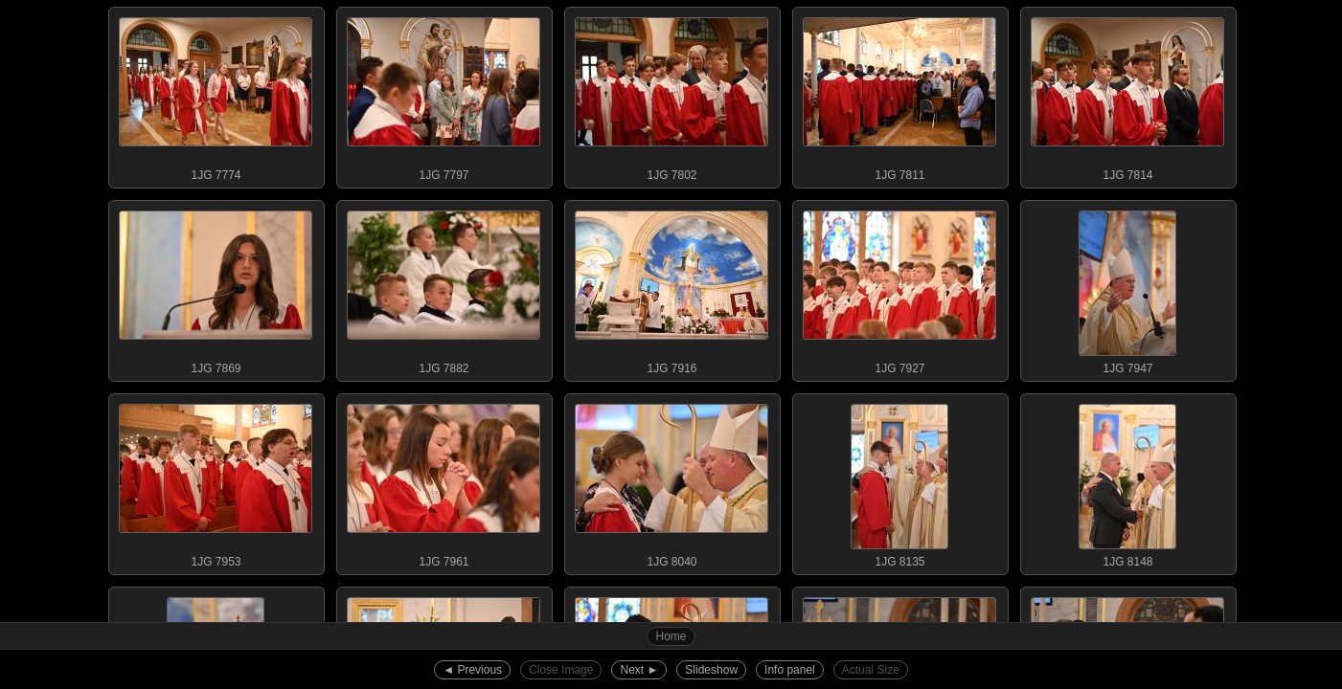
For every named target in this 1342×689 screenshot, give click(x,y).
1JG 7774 (215, 95)
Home (670, 636)
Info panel (789, 670)
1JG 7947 (1127, 288)
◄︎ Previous (472, 670)
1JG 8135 (899, 481)
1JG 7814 (1127, 95)
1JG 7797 (443, 95)
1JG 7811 (899, 95)
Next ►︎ (639, 670)
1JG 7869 (215, 288)
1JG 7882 (443, 288)
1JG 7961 (443, 481)
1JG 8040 (671, 481)
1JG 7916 (671, 288)
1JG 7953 (215, 481)
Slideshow (711, 670)
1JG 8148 (1127, 481)
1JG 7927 (899, 288)
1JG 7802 (671, 95)
